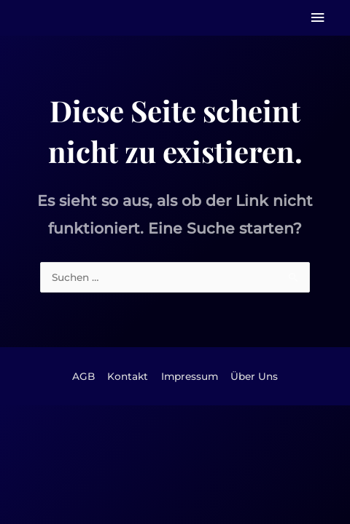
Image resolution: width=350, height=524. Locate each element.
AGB (83, 376)
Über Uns (254, 376)
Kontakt (127, 376)
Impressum (189, 376)
